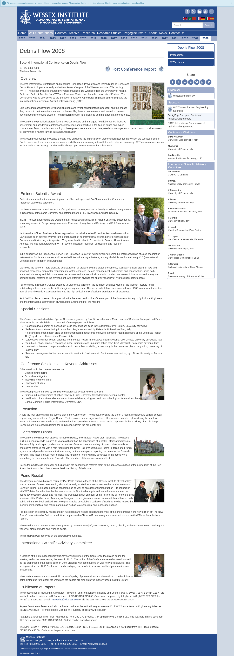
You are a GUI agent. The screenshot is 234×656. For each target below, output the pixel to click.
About (153, 33)
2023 (53, 38)
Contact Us (176, 33)
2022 (63, 38)
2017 (114, 38)
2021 (73, 38)
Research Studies (109, 33)
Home (22, 33)
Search (208, 25)
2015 (134, 38)
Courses (60, 33)
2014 (144, 38)
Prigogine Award (135, 33)
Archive (74, 33)
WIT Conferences (41, 33)
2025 (32, 38)
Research (88, 33)
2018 (104, 38)
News (163, 33)
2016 (124, 38)
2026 (22, 38)
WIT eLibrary (177, 62)
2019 (93, 38)
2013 (154, 38)
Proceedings (177, 55)
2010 (185, 38)
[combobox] (187, 25)
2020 (83, 38)
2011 (175, 38)
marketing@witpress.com (65, 599)
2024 (42, 38)
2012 (165, 38)
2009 (195, 38)
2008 (205, 38)
